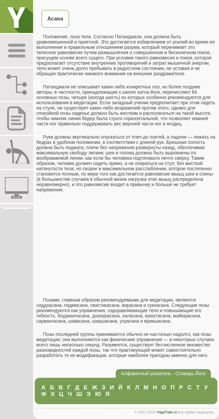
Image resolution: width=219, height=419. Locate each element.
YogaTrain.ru (166, 412)
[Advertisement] (126, 245)
